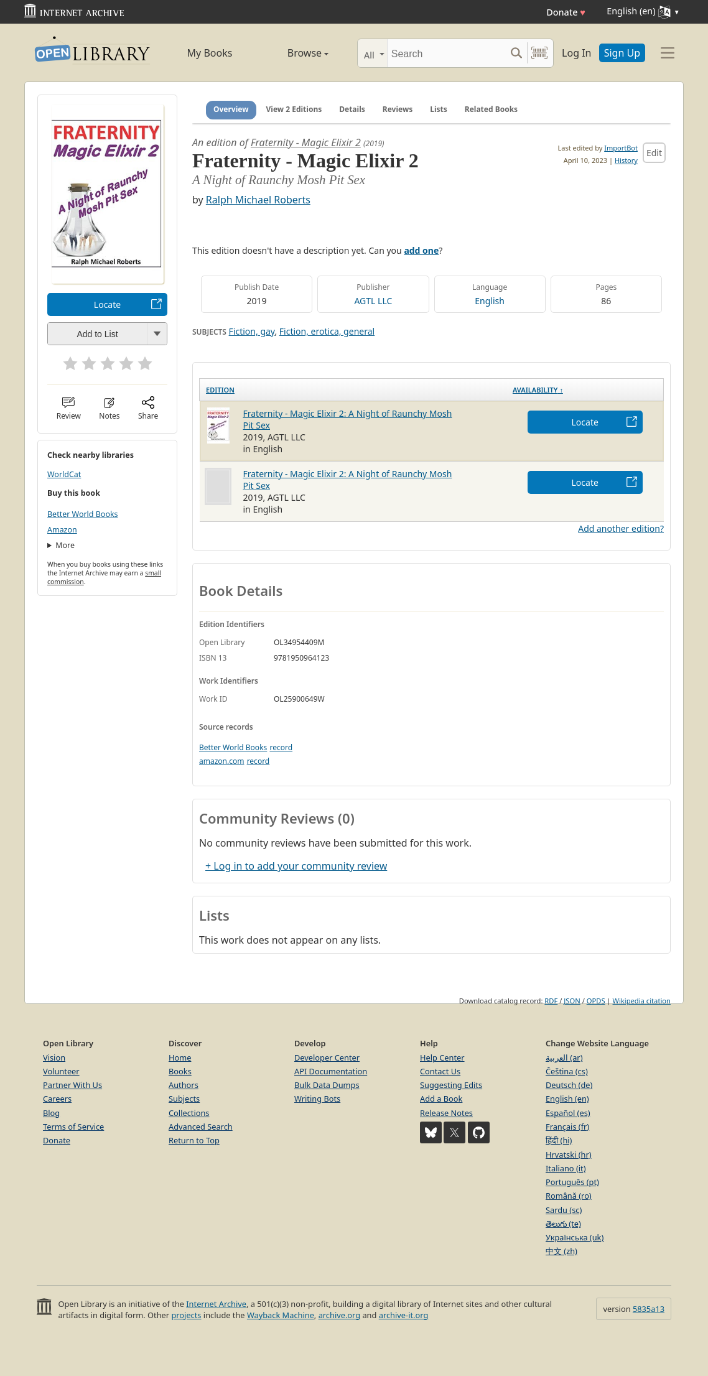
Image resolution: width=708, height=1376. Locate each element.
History (626, 160)
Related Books (491, 109)
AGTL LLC (373, 301)
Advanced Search (201, 1126)
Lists (438, 109)
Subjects (184, 1098)
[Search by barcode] (539, 53)
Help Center (442, 1057)
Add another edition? (621, 528)
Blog (51, 1112)
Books (180, 1071)
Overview (231, 109)
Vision (54, 1057)
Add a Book (441, 1098)
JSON (572, 1000)
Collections (189, 1112)
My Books (210, 53)
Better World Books (82, 514)
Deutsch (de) (569, 1084)
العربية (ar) (564, 1057)
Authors (183, 1084)
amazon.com (221, 761)
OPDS (596, 1000)
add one (421, 250)
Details (352, 109)
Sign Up (622, 53)
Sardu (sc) (564, 1210)
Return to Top (194, 1140)
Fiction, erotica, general (327, 331)
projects (186, 1315)
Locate (107, 304)
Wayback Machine (280, 1315)
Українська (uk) (574, 1237)
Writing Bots (317, 1098)
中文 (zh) (561, 1251)
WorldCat (64, 474)
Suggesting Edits (451, 1084)
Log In (576, 53)
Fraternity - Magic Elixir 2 (306, 142)
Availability (538, 389)
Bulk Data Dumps (327, 1084)
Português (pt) (572, 1182)
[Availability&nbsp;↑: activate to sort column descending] (585, 389)
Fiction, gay (252, 331)
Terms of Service (73, 1126)
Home (180, 1057)
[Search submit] (516, 53)
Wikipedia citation (642, 1000)
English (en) (567, 1098)
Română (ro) (569, 1195)
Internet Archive (216, 1303)
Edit (654, 153)
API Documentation (330, 1071)
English (490, 301)
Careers (57, 1098)
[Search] (446, 53)
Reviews (397, 109)
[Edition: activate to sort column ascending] (353, 389)
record (280, 747)
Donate (565, 12)
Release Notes (446, 1112)
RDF (550, 1000)
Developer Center (327, 1057)
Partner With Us (72, 1084)
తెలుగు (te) (563, 1223)
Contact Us (440, 1071)
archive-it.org (404, 1315)
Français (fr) (567, 1126)
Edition (220, 389)
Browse (293, 53)
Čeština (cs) (567, 1071)
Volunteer (61, 1071)
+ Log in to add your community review (296, 866)
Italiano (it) (566, 1168)
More (65, 545)
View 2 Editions (294, 109)
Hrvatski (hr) (569, 1154)
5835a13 (648, 1308)
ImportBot (621, 147)
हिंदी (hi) (559, 1140)
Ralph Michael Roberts (258, 200)
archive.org (339, 1315)
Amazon (62, 529)
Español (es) (568, 1112)
